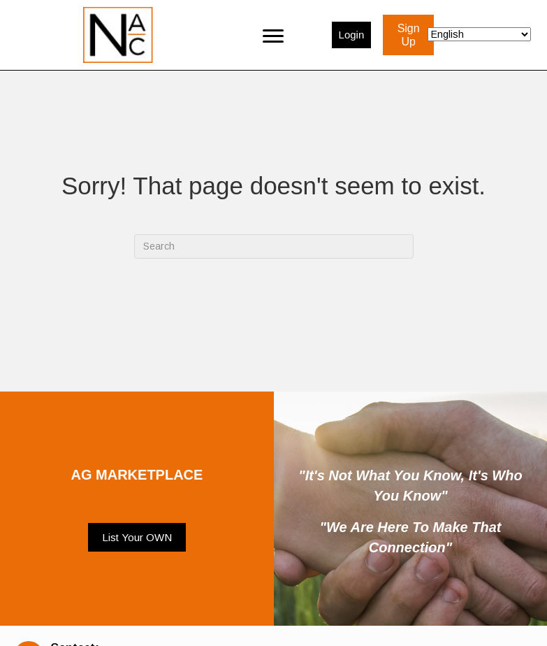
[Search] (274, 246)
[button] (137, 537)
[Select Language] (479, 34)
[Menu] (273, 35)
